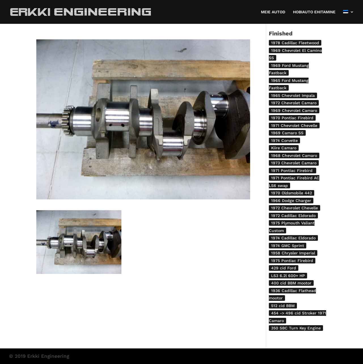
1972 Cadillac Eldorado (293, 215)
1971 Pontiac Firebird (292, 170)
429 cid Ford (283, 268)
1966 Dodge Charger (291, 200)
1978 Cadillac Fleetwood (295, 43)
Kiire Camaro (283, 148)
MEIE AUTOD (273, 12)
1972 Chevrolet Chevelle (294, 208)
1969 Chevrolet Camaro (294, 110)
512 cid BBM (283, 305)
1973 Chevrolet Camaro (293, 163)
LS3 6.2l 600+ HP (288, 275)
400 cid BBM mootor (291, 283)
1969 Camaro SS (287, 133)
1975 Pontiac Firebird (292, 260)
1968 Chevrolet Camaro (294, 155)
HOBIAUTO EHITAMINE (314, 12)
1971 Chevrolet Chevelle (294, 125)
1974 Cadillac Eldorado (293, 238)
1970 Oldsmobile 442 (291, 193)
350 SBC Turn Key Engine (296, 328)
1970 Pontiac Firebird (292, 118)
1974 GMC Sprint (287, 245)
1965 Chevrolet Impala (293, 95)
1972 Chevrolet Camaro (293, 103)
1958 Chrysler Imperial (293, 253)
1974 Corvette (284, 140)
